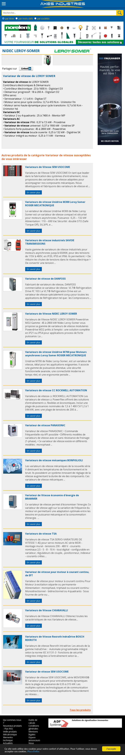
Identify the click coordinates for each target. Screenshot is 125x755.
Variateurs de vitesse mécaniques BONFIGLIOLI (54, 460)
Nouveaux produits (12, 725)
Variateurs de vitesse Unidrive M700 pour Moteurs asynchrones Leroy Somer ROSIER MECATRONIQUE (56, 353)
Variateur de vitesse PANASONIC (45, 425)
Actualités (8, 743)
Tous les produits (80, 710)
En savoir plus (33, 192)
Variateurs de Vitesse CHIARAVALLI (46, 610)
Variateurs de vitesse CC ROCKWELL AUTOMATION (56, 390)
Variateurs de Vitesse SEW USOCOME (47, 167)
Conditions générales (34, 727)
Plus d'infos (33, 751)
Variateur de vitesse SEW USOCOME (47, 671)
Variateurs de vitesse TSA (41, 533)
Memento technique (8, 739)
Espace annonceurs (34, 739)
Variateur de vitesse (59, 155)
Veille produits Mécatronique (10, 733)
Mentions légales (33, 733)
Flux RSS (8, 728)
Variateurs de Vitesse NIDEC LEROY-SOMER (51, 313)
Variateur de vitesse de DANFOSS (45, 278)
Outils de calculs (33, 721)
